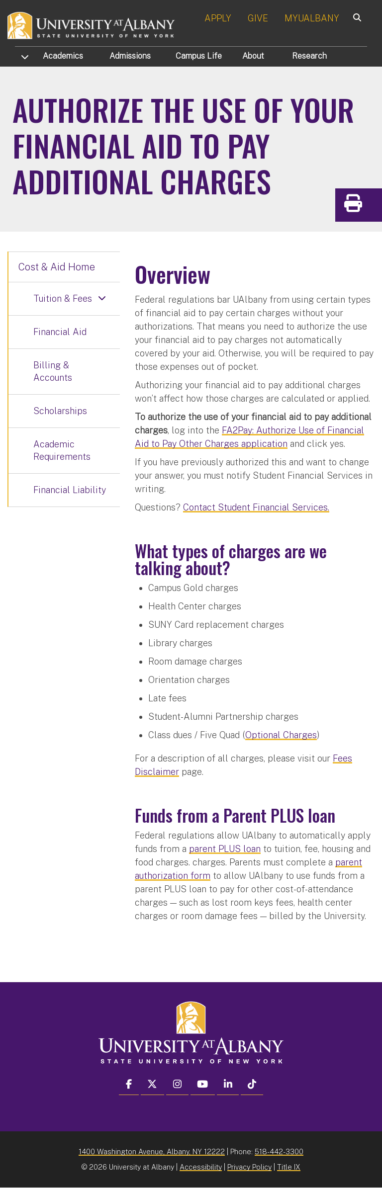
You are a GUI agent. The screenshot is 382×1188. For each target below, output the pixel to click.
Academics (63, 56)
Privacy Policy (249, 1167)
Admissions (130, 56)
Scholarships (60, 411)
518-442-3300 (279, 1151)
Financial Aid (60, 332)
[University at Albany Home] (91, 24)
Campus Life (199, 56)
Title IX (288, 1167)
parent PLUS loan (225, 849)
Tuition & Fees (62, 298)
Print (372, 206)
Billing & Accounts (52, 371)
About (253, 56)
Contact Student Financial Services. (256, 507)
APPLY (217, 18)
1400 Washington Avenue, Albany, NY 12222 (152, 1151)
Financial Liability (69, 490)
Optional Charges (281, 735)
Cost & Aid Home (56, 267)
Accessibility (201, 1167)
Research (309, 56)
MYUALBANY (312, 18)
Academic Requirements (62, 450)
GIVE (258, 18)
